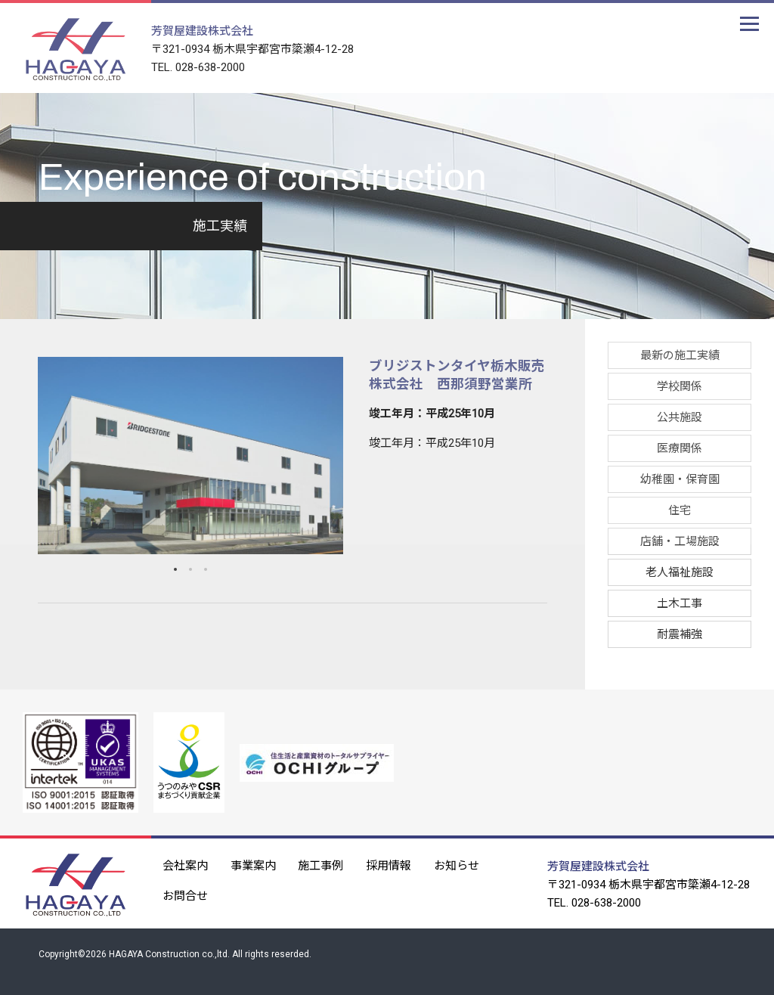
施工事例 (321, 864)
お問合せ (185, 894)
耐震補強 (679, 634)
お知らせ (457, 864)
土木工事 (679, 603)
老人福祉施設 (680, 572)
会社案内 (185, 864)
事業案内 (253, 864)
